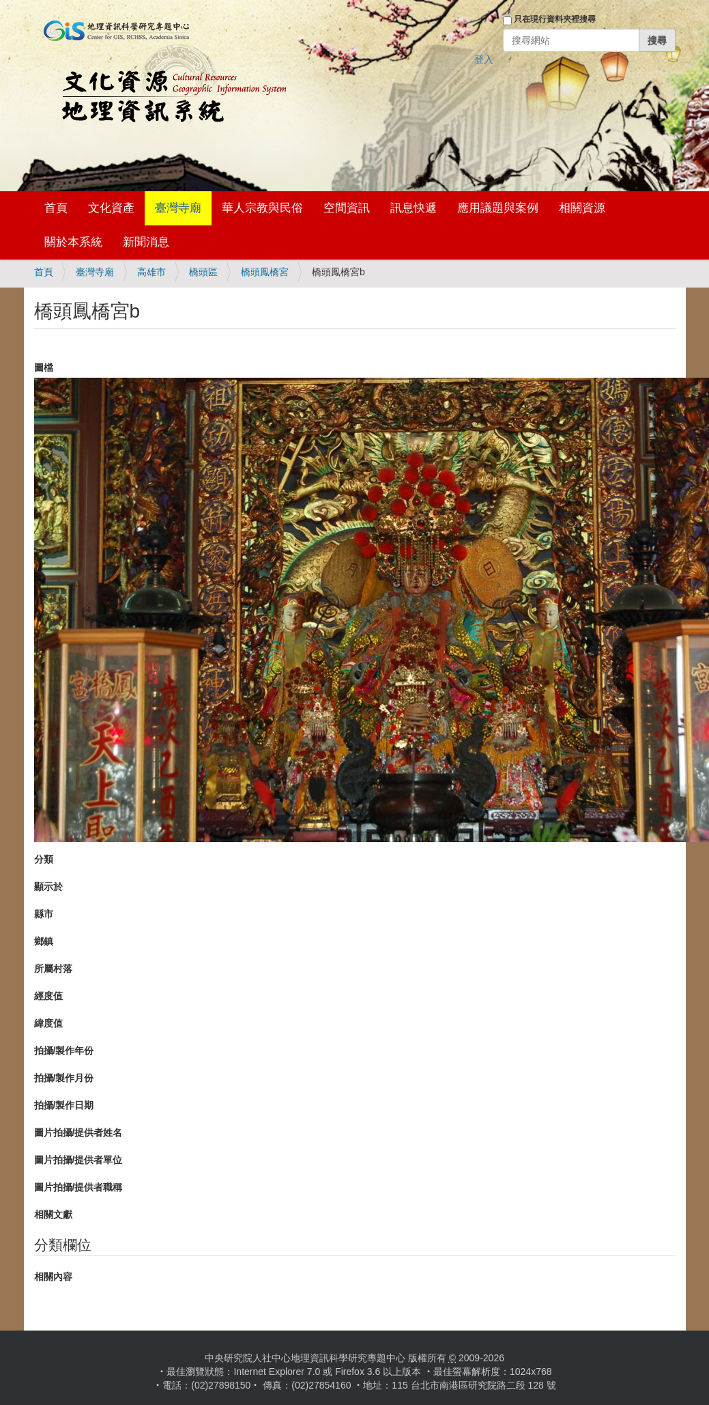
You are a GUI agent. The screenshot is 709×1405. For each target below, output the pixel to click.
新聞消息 (146, 242)
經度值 (48, 995)
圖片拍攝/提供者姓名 (78, 1132)
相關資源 (582, 207)
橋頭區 (203, 271)
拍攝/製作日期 (64, 1105)
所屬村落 (53, 968)
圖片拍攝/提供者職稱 (78, 1187)
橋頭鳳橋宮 (265, 271)
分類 (43, 859)
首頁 (56, 207)
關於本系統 (73, 242)
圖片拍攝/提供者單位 (78, 1159)
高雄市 (151, 271)
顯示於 (48, 886)
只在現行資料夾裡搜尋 (555, 19)
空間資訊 (346, 207)
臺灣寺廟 (178, 207)
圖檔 (43, 367)
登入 (483, 59)
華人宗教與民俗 (262, 207)
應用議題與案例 (497, 207)
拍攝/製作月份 (64, 1077)
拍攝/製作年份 (64, 1050)
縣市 (43, 913)
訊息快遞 (413, 207)
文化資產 (111, 207)
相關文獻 (53, 1214)
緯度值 (48, 1023)
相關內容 (53, 1276)
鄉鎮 (43, 941)
